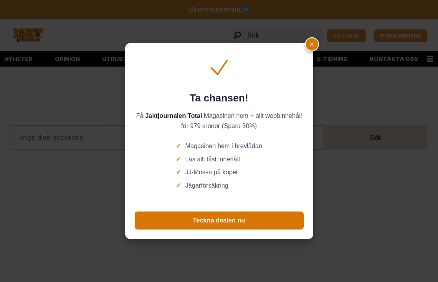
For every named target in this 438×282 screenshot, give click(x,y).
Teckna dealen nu (219, 220)
